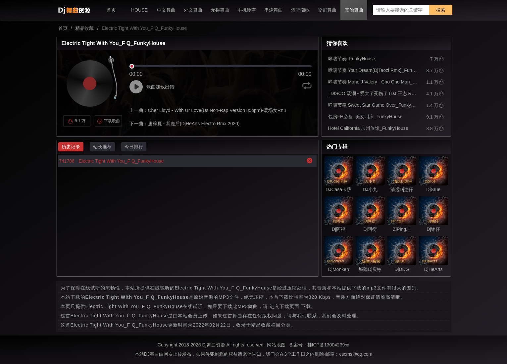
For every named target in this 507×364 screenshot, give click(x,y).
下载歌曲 (108, 121)
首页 (63, 28)
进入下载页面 (284, 306)
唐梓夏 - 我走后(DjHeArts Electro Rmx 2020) (194, 123)
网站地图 (276, 344)
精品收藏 (84, 28)
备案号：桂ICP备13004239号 (319, 344)
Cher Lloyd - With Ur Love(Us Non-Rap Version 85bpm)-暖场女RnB (217, 110)
